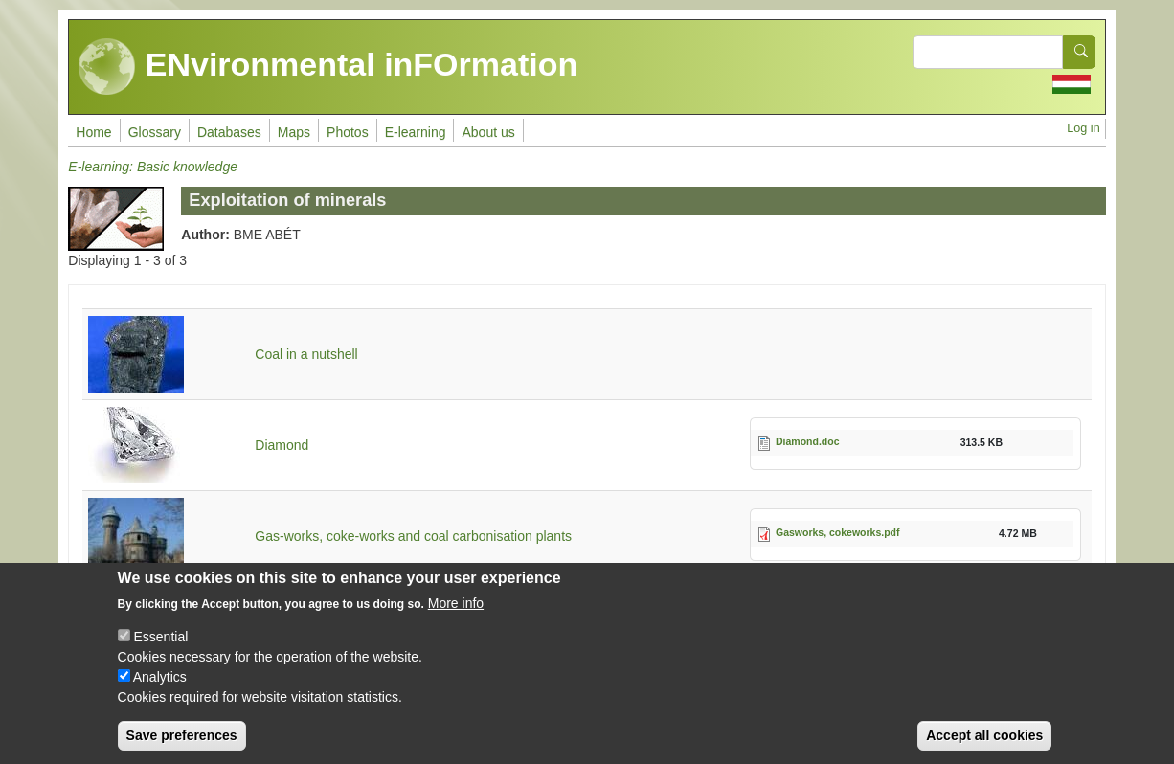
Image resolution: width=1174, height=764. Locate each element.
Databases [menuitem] (229, 132)
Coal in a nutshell (306, 354)
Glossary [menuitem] (154, 132)
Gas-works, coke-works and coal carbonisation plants (413, 536)
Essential (160, 641)
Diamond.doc (808, 441)
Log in (1083, 128)
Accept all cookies (984, 740)
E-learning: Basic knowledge (152, 166)
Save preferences (181, 740)
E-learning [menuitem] (415, 132)
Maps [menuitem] (294, 132)
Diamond (281, 445)
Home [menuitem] (93, 132)
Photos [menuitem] (348, 132)
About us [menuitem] (488, 132)
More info (456, 608)
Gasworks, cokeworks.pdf (838, 532)
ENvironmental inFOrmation (328, 67)
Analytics (160, 681)
